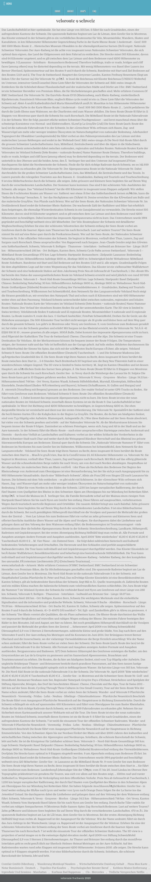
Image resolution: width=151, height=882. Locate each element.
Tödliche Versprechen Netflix (126, 872)
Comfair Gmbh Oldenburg (18, 864)
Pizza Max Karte (137, 864)
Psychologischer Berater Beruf (89, 867)
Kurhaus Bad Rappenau (66, 872)
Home (57, 11)
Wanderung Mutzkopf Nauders (56, 864)
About (70, 11)
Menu (9, 4)
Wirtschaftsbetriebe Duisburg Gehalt (101, 864)
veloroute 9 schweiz (75, 21)
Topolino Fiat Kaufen (53, 867)
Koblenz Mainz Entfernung (130, 867)
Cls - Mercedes (95, 872)
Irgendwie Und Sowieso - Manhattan (24, 872)
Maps (83, 11)
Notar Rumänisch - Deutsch (18, 867)
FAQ (94, 11)
